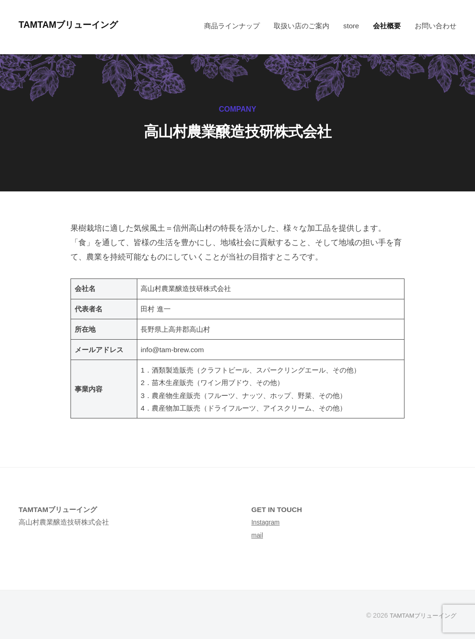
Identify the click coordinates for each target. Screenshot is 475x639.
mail (257, 535)
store (351, 26)
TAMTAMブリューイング (77, 24)
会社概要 (387, 26)
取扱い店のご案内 (301, 26)
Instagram (267, 522)
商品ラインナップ (232, 26)
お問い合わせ (435, 26)
